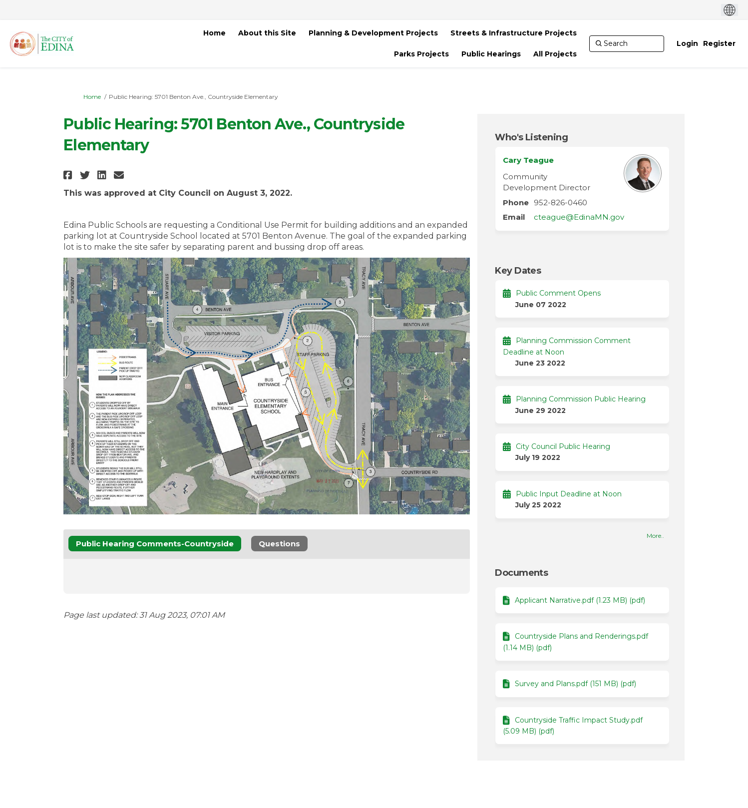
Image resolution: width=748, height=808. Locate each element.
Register (719, 43)
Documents (521, 572)
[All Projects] (555, 53)
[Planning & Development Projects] (373, 32)
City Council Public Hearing (563, 446)
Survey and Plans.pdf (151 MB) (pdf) (575, 683)
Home (92, 96)
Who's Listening (531, 137)
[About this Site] (267, 32)
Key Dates (518, 270)
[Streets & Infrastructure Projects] (513, 32)
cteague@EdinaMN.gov (579, 217)
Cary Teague (528, 160)
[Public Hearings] (491, 53)
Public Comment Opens (558, 293)
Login (687, 43)
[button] (69, 175)
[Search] (626, 43)
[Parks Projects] (421, 53)
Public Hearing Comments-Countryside (155, 543)
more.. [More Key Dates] (655, 535)
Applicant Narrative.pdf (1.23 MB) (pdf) (580, 600)
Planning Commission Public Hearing (581, 399)
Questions (279, 543)
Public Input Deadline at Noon (569, 493)
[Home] (214, 32)
